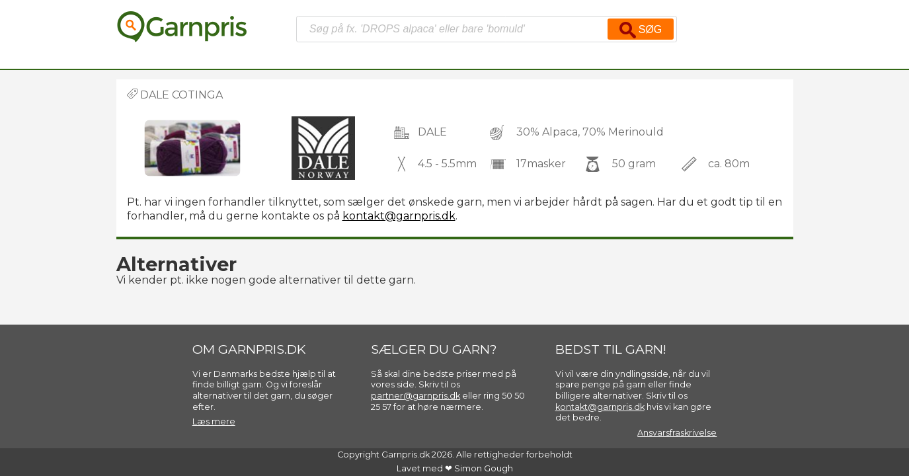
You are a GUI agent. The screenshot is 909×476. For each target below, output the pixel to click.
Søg (640, 30)
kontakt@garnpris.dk (398, 216)
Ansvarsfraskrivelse (677, 433)
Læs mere (213, 421)
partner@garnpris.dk (415, 396)
